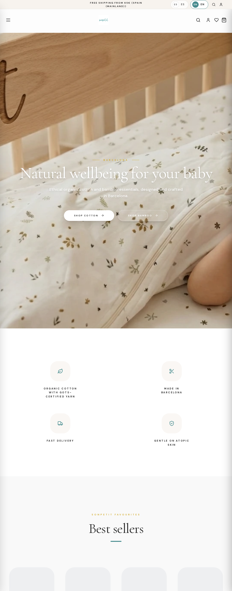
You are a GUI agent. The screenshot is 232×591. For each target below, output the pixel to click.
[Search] (214, 4)
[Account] (208, 20)
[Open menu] (8, 20)
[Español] (179, 4)
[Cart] (224, 20)
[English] (199, 4)
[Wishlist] (216, 20)
